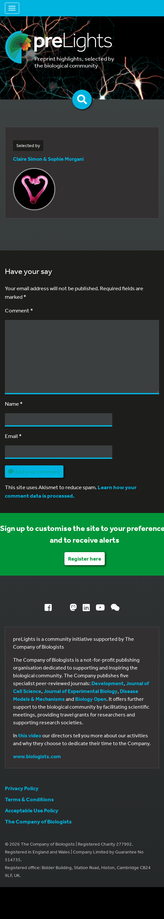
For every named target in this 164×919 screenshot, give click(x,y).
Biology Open (90, 699)
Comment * (19, 310)
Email (13, 435)
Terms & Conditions (29, 799)
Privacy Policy (21, 788)
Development (107, 683)
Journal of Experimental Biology (80, 691)
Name (14, 403)
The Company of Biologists (38, 821)
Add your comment (34, 471)
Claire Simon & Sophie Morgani (48, 159)
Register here (84, 558)
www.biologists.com (37, 756)
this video (29, 735)
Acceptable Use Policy (31, 810)
